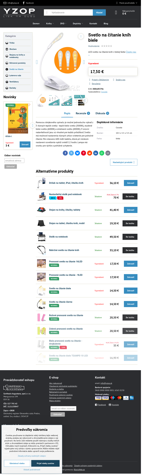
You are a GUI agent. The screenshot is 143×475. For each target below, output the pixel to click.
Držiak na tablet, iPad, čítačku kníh (66, 183)
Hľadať (99, 12)
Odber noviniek (12, 155)
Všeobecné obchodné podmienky (63, 386)
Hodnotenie (93, 46)
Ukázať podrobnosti (32, 469)
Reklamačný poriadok (58, 392)
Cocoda (104, 92)
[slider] (106, 46)
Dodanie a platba (56, 389)
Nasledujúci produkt (124, 162)
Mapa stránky (55, 400)
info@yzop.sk (106, 383)
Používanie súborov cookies (61, 395)
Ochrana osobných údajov (60, 398)
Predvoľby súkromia (64, 465)
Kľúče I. (9, 136)
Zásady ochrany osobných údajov (88, 465)
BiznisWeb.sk (79, 469)
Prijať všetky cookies (45, 463)
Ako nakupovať (55, 383)
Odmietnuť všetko (17, 463)
